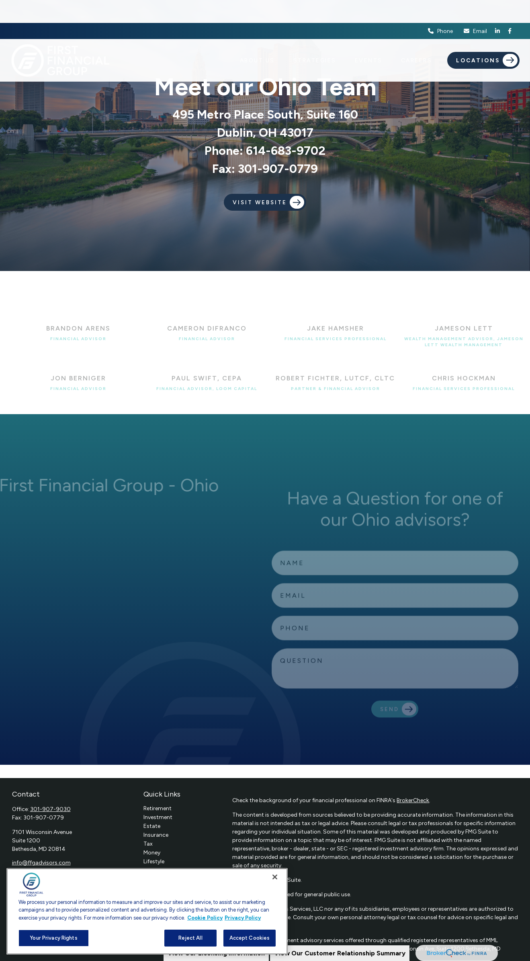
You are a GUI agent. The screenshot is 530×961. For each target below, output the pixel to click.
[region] (147, 911)
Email (475, 8)
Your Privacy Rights (53, 938)
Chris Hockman (464, 378)
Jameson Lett (464, 328)
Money (151, 852)
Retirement (157, 808)
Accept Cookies (249, 938)
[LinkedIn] (497, 8)
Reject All (190, 938)
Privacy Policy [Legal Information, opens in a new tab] (243, 918)
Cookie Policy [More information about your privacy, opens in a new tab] (205, 918)
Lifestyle (153, 861)
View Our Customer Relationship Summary (339, 953)
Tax (148, 843)
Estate (151, 826)
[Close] (275, 877)
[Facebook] (510, 8)
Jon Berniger (78, 378)
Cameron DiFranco (207, 328)
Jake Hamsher (335, 328)
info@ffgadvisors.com (41, 862)
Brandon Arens (78, 328)
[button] (257, 37)
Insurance (155, 835)
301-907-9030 (50, 809)
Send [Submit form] (389, 714)
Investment (157, 817)
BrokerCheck (413, 800)
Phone (440, 8)
